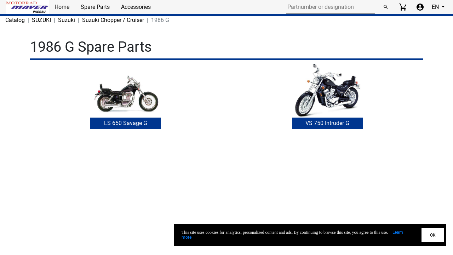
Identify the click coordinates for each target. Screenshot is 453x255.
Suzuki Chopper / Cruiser (113, 20)
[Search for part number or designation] (330, 7)
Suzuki (66, 20)
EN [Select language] (436, 7)
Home (62, 7)
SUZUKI (41, 20)
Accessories (136, 7)
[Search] (385, 7)
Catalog (15, 20)
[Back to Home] (27, 7)
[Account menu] (420, 7)
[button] (125, 101)
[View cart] (403, 7)
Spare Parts (95, 7)
